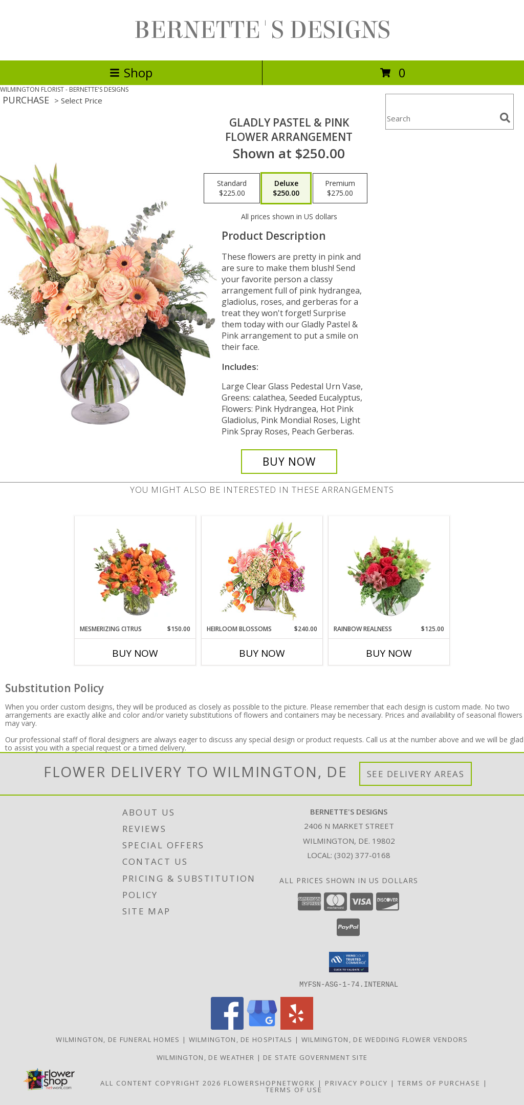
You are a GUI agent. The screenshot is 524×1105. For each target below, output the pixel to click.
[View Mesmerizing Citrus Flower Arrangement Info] (135, 570)
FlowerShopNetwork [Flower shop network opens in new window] (269, 1082)
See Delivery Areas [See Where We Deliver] (416, 774)
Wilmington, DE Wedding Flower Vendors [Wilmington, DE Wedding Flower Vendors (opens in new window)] (384, 1039)
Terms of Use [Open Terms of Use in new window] (294, 1089)
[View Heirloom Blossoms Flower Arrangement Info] (262, 570)
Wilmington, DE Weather (206, 1056)
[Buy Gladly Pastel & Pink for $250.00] (289, 461)
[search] (505, 117)
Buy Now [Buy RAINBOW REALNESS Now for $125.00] (389, 653)
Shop (131, 72)
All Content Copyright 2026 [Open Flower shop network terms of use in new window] (160, 1082)
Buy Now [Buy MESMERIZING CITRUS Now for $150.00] (135, 653)
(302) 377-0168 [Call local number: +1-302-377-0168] (362, 855)
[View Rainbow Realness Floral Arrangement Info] (389, 570)
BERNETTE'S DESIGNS (262, 30)
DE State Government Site (315, 1056)
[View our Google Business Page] (262, 1026)
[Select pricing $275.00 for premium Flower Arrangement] (340, 188)
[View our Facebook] (227, 1026)
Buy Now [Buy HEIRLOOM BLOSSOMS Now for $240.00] (262, 653)
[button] (348, 962)
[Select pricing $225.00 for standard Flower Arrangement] (231, 188)
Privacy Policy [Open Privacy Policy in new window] (356, 1082)
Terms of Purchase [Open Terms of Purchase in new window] (439, 1082)
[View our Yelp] (296, 1026)
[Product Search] (440, 118)
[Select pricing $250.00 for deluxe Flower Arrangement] (286, 188)
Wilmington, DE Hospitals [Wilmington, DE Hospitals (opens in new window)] (241, 1039)
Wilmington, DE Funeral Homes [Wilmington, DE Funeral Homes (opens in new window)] (118, 1039)
